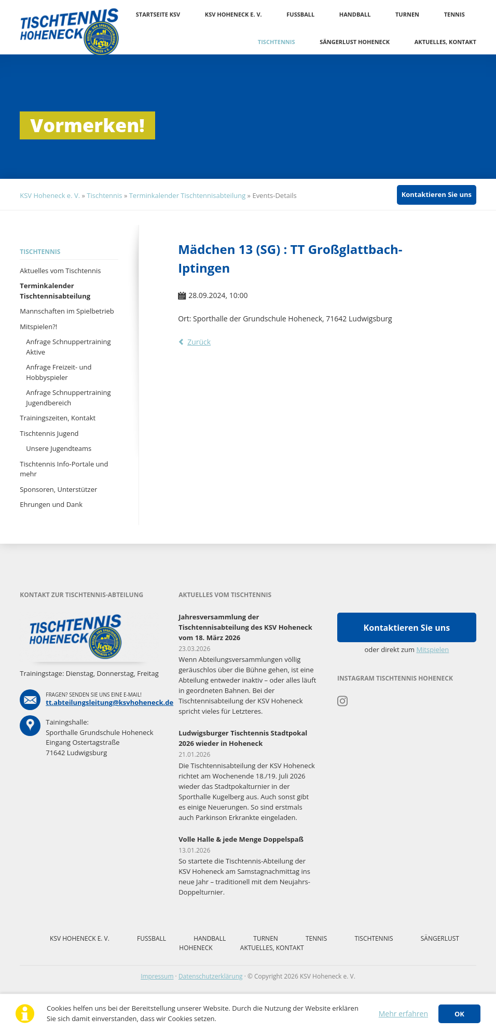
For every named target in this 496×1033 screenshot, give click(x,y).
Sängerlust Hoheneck (355, 42)
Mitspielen (432, 649)
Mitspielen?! (38, 326)
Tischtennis (276, 42)
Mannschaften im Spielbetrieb (67, 311)
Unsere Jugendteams (58, 448)
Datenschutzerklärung (210, 976)
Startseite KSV (158, 14)
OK (459, 1013)
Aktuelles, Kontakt (445, 42)
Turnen (407, 14)
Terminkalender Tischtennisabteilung (187, 195)
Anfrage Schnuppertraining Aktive (68, 347)
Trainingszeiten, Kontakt (57, 417)
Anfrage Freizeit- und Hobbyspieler (58, 372)
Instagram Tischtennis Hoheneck (342, 701)
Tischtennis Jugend (49, 433)
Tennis (454, 14)
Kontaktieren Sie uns (437, 194)
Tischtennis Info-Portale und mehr (64, 469)
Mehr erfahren (403, 1013)
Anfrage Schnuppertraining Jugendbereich (68, 397)
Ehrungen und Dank (51, 504)
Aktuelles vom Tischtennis (60, 270)
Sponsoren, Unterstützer (58, 489)
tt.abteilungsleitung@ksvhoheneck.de (109, 702)
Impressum (157, 976)
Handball (355, 14)
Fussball (300, 14)
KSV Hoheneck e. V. (233, 14)
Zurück (199, 342)
